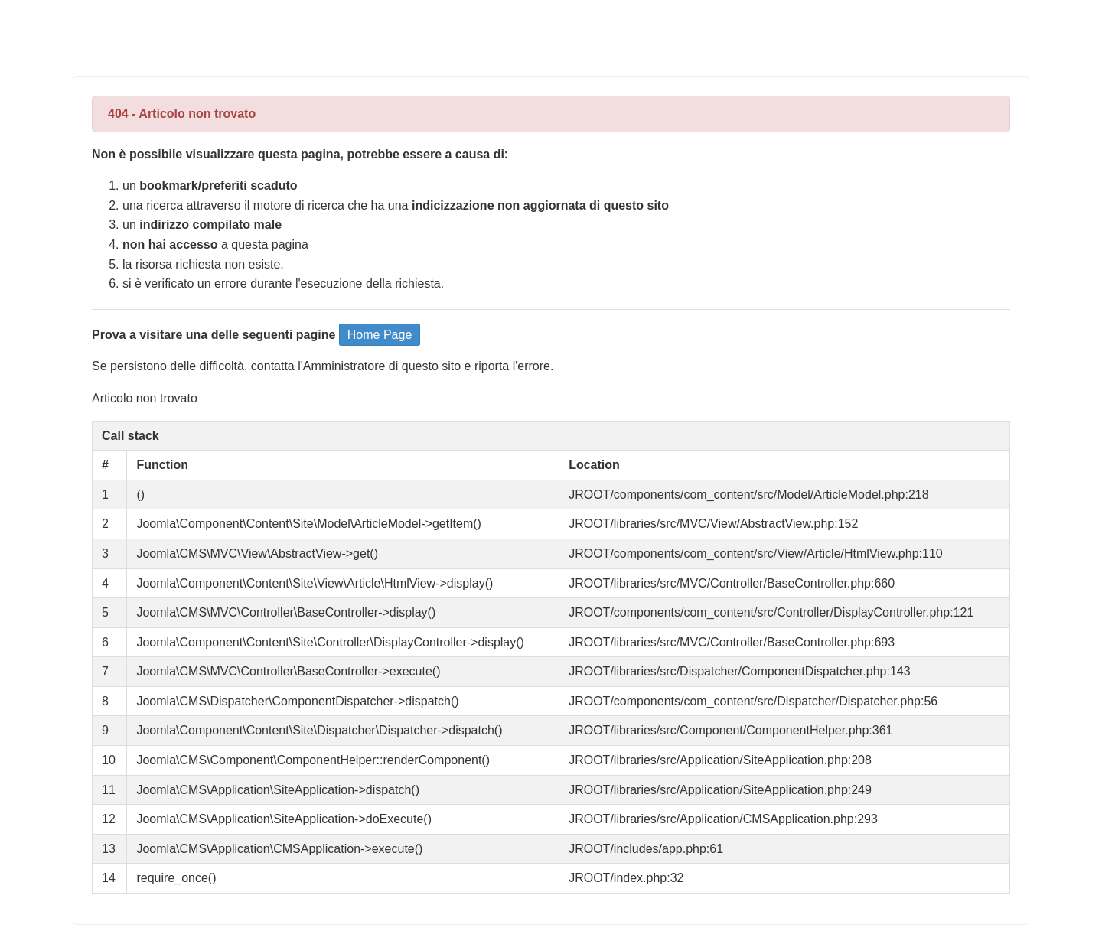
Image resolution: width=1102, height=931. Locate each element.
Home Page (379, 334)
